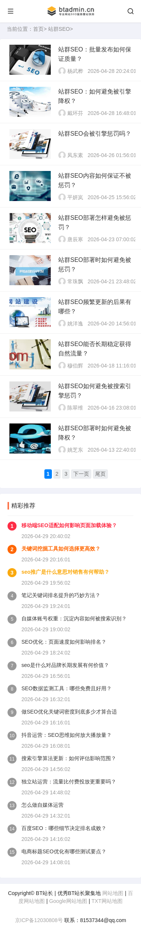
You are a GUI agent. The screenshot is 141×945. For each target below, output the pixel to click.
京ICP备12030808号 (39, 920)
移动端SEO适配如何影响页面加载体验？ (69, 525)
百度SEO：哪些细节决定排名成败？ (63, 828)
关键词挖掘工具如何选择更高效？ (60, 549)
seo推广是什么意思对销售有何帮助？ (65, 572)
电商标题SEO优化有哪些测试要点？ (63, 851)
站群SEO (59, 29)
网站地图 (112, 893)
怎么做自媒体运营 (42, 805)
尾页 (100, 474)
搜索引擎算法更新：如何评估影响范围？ (68, 758)
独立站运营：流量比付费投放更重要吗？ (68, 782)
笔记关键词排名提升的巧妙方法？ (60, 595)
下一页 (81, 474)
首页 (38, 29)
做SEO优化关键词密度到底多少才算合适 (69, 712)
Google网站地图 (68, 901)
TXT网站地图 (106, 901)
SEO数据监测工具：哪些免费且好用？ (66, 688)
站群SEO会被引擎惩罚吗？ (94, 133)
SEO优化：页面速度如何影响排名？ (63, 642)
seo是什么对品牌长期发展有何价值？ (65, 665)
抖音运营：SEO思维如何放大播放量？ (66, 735)
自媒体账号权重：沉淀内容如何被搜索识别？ (74, 618)
